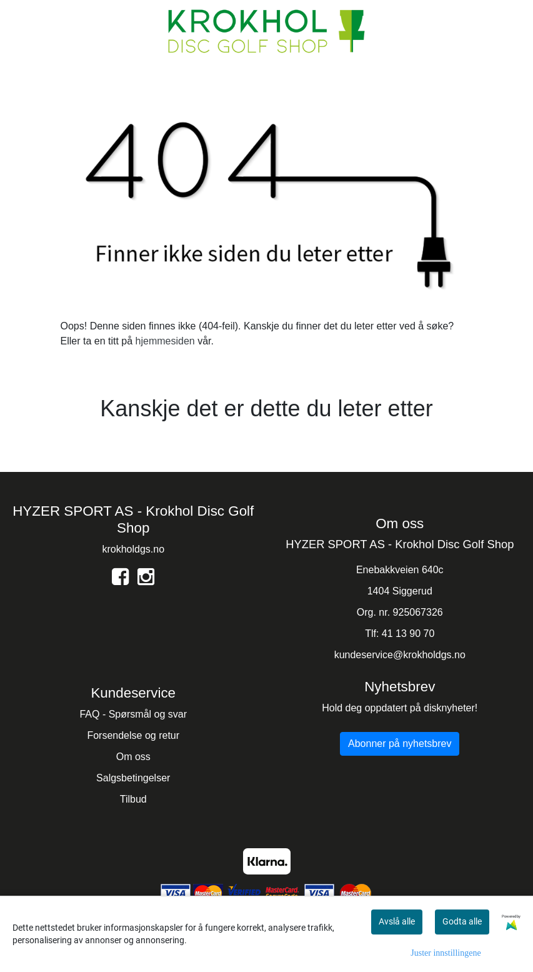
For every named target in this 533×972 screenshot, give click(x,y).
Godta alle (462, 921)
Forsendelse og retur (133, 735)
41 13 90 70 (408, 633)
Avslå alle (397, 921)
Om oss (133, 756)
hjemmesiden (165, 341)
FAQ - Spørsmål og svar (133, 714)
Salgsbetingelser (133, 778)
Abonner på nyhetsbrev (399, 743)
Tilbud (133, 799)
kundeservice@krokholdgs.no (400, 654)
